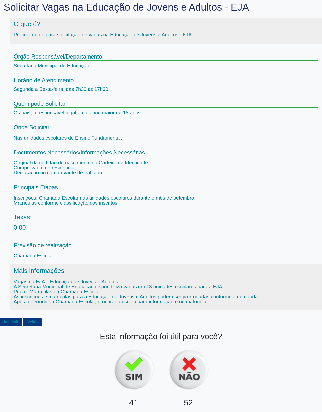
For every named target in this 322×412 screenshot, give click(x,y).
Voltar (32, 322)
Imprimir (11, 322)
